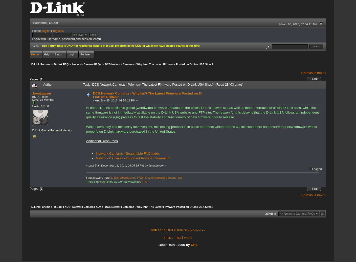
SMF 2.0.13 (158, 230)
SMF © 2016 (175, 230)
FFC (144, 181)
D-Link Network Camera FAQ (163, 177)
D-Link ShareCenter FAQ (127, 177)
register (58, 31)
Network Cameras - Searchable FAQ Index (128, 153)
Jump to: (271, 213)
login (45, 31)
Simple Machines (194, 230)
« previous (308, 73)
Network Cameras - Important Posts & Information (133, 158)
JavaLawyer (41, 93)
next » (321, 73)
